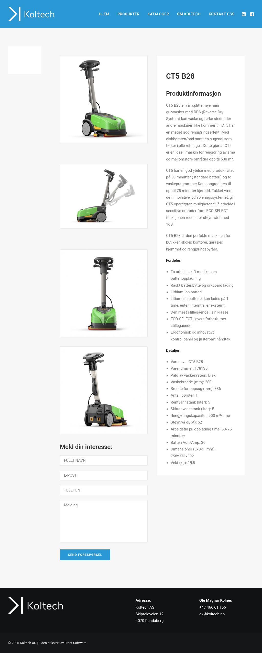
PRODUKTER (128, 14)
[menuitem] (104, 14)
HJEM (104, 14)
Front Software (75, 643)
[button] (244, 14)
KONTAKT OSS (221, 14)
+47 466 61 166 (212, 607)
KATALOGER (158, 14)
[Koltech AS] (31, 14)
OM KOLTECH (189, 14)
